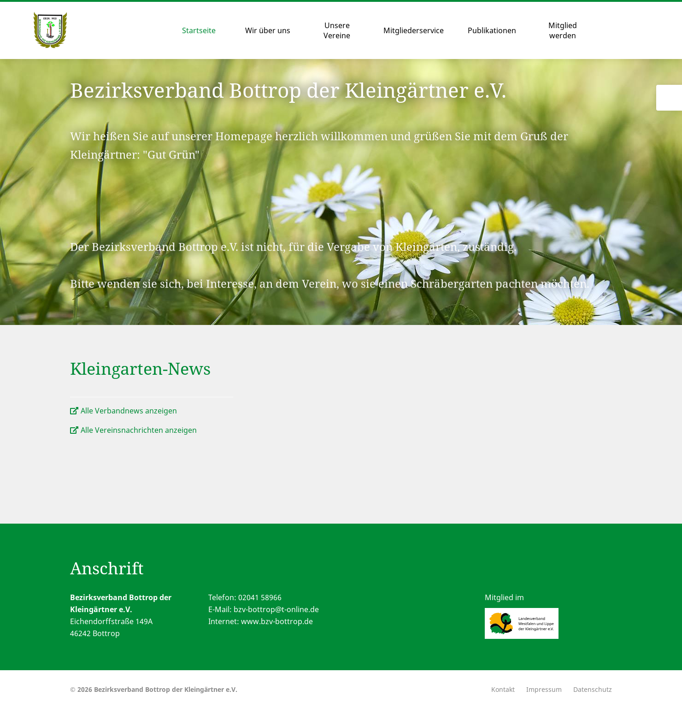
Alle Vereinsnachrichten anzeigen (139, 430)
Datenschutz (592, 689)
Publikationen (492, 30)
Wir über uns (267, 30)
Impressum (544, 689)
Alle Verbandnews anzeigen (129, 411)
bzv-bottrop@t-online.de (276, 609)
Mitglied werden (562, 30)
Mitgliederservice (413, 30)
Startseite (199, 30)
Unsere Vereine (336, 30)
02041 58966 (260, 597)
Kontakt (503, 689)
